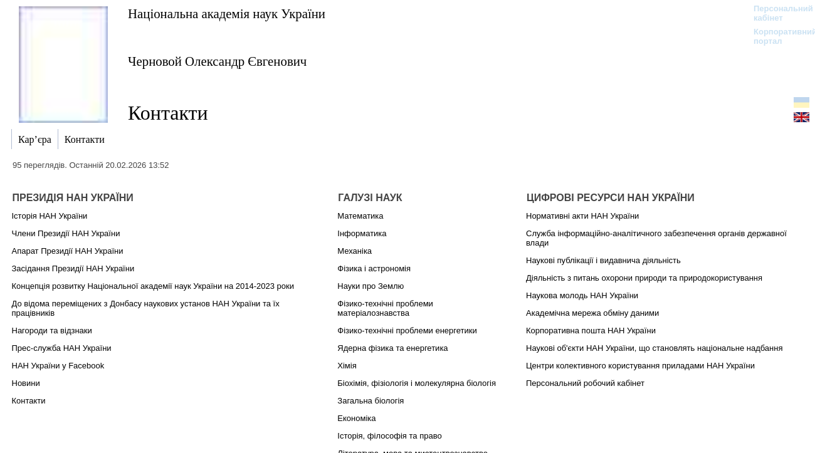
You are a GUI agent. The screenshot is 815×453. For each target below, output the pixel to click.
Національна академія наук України (226, 13)
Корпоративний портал (777, 36)
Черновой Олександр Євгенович (217, 61)
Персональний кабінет (777, 13)
